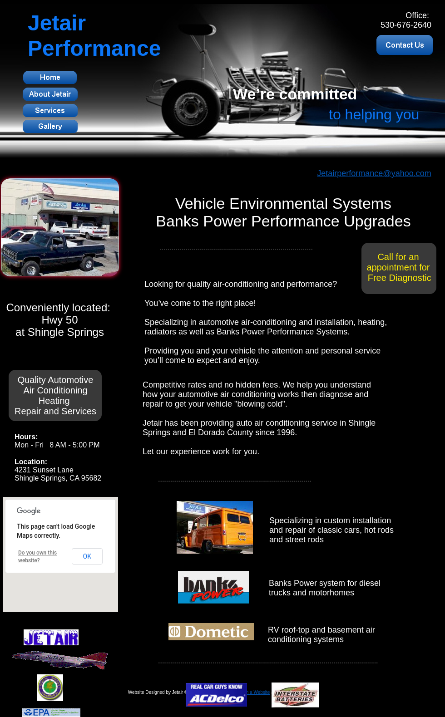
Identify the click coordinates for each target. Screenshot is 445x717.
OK (87, 556)
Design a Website (252, 692)
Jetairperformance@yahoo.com (374, 173)
